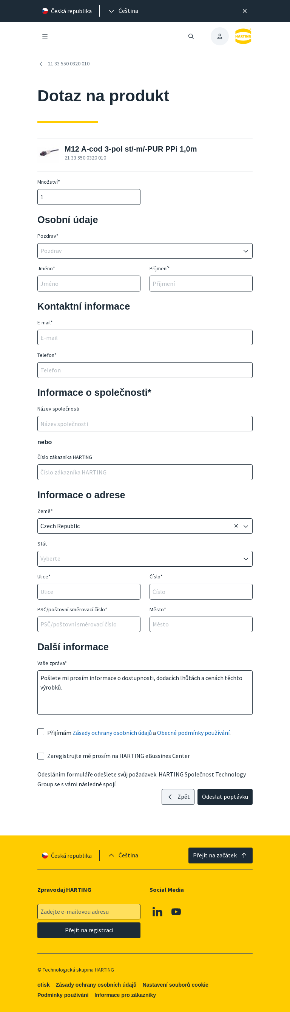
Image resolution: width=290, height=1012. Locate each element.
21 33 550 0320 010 (63, 64)
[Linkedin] (157, 911)
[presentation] (123, 11)
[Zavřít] (245, 11)
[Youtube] (176, 911)
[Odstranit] (236, 526)
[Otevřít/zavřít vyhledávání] (191, 36)
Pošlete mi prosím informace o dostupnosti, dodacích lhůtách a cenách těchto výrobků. (145, 692)
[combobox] (139, 251)
